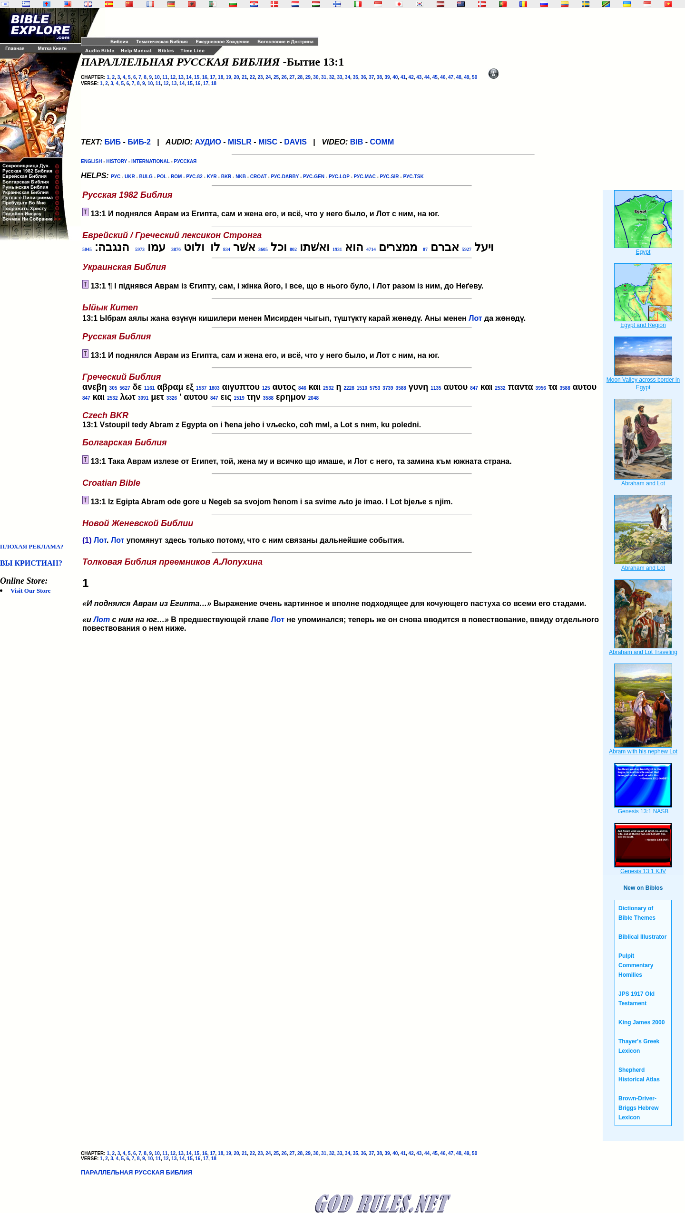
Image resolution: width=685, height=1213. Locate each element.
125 (266, 388)
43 (418, 77)
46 (442, 77)
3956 (541, 388)
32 (331, 77)
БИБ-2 (139, 142)
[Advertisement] (38, 391)
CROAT (258, 176)
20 (236, 77)
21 (244, 77)
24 (268, 77)
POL (161, 176)
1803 (214, 388)
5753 (375, 388)
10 (157, 77)
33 (339, 77)
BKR (226, 176)
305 (113, 388)
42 (411, 77)
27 (291, 77)
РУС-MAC (365, 176)
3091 (143, 398)
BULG (146, 176)
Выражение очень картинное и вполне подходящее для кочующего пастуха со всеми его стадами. (341, 582)
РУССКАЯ (185, 161)
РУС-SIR (389, 176)
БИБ (112, 142)
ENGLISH (91, 161)
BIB (356, 142)
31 (323, 77)
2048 (313, 398)
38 (379, 77)
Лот (475, 318)
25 (276, 77)
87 (425, 249)
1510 (362, 388)
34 (347, 77)
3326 (171, 398)
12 (173, 77)
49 (466, 77)
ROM (176, 176)
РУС (115, 176)
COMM (382, 142)
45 (435, 77)
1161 (149, 388)
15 (196, 77)
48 (458, 77)
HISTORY (116, 161)
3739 (387, 388)
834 (226, 249)
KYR (212, 176)
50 (474, 77)
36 (363, 77)
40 (395, 77)
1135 (436, 388)
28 (300, 77)
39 (387, 77)
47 (450, 77)
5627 (124, 388)
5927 (466, 249)
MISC (267, 142)
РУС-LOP (339, 176)
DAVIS (295, 142)
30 (315, 77)
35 (355, 77)
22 (252, 77)
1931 (337, 249)
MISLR (240, 142)
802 (293, 249)
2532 (328, 388)
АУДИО (208, 142)
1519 (239, 398)
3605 (263, 249)
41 (403, 77)
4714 (371, 249)
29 (308, 77)
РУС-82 (194, 176)
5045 (87, 249)
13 (181, 77)
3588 (401, 388)
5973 (140, 249)
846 (302, 388)
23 (260, 77)
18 (220, 77)
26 (284, 77)
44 (427, 77)
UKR (130, 176)
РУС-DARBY (285, 176)
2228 (349, 388)
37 (371, 77)
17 (212, 77)
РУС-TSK (413, 176)
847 (474, 388)
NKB (240, 176)
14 (188, 77)
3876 (176, 249)
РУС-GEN (313, 176)
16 (204, 77)
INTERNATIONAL (150, 161)
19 (228, 77)
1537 (201, 388)
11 (164, 77)
